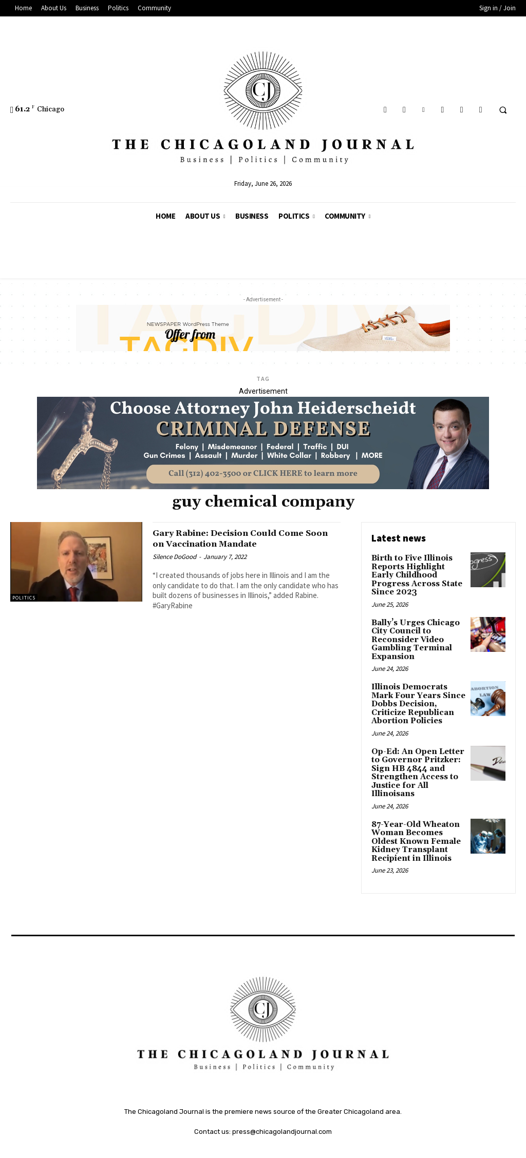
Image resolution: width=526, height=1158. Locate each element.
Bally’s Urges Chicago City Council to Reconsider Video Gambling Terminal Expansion (413, 627)
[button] (503, 110)
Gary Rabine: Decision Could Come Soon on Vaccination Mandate (244, 538)
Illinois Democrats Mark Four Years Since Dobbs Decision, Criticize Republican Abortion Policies (415, 689)
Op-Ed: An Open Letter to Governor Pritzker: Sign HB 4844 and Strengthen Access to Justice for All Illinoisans (415, 754)
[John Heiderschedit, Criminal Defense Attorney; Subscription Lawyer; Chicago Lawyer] (263, 487)
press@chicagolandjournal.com (282, 1109)
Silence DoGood (174, 556)
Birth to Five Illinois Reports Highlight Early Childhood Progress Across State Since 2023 (417, 569)
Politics (23, 597)
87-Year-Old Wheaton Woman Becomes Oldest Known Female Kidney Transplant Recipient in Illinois (414, 820)
